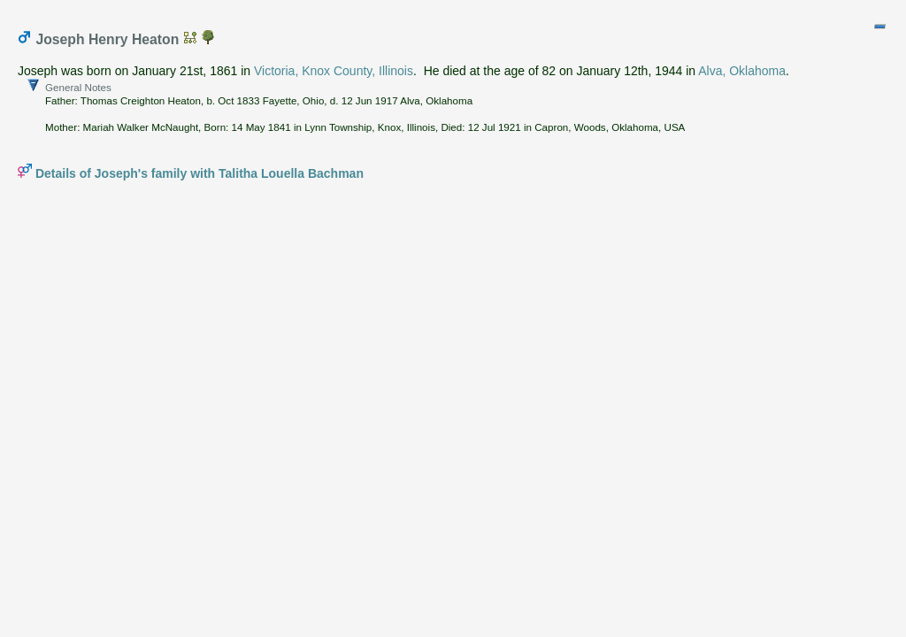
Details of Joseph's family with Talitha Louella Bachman (199, 173)
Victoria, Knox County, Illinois (333, 71)
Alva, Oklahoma (742, 71)
